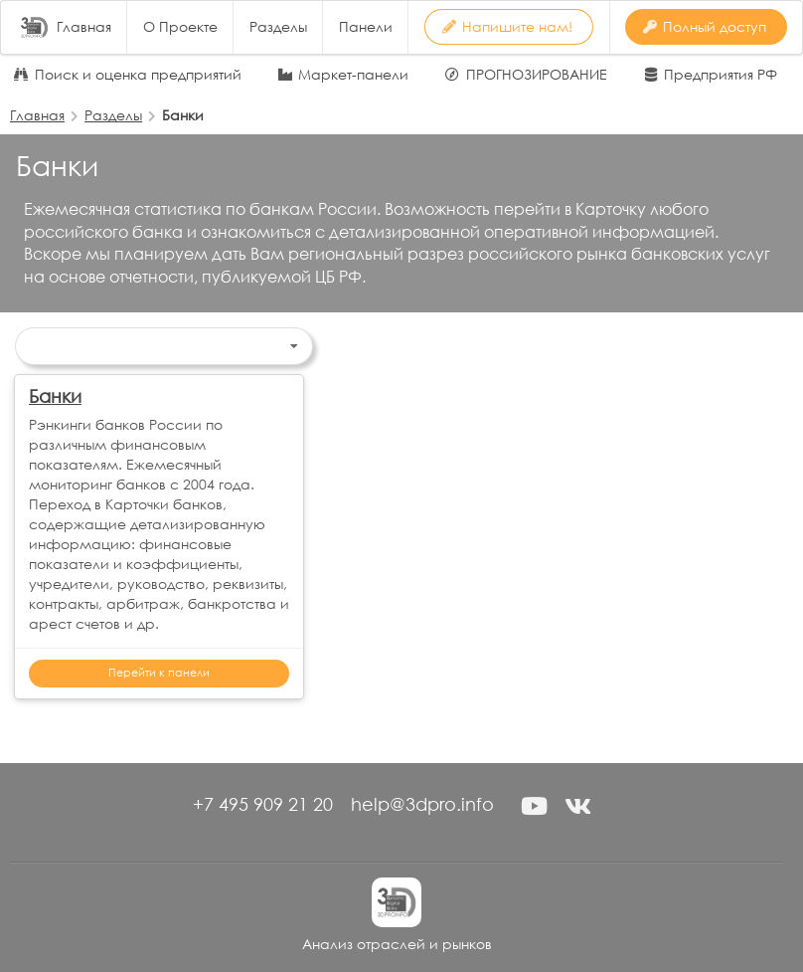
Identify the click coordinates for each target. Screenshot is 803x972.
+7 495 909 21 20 (263, 804)
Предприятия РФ (720, 75)
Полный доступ (704, 26)
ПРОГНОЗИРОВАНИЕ (536, 75)
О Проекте (180, 27)
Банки (55, 396)
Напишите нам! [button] (507, 26)
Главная (84, 27)
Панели (366, 27)
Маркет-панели (353, 75)
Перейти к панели (159, 672)
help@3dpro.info (422, 804)
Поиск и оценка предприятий (138, 75)
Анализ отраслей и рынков (397, 943)
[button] (534, 806)
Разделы (278, 27)
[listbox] (164, 346)
